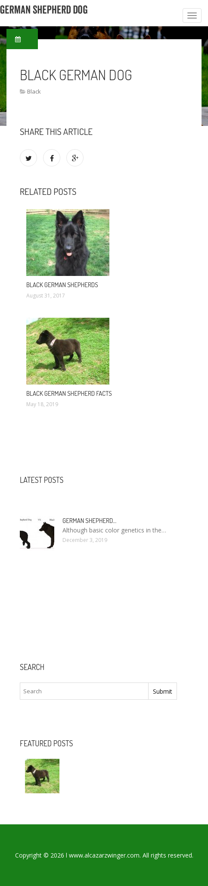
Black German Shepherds (62, 285)
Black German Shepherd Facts (69, 393)
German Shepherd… (89, 521)
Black (34, 91)
